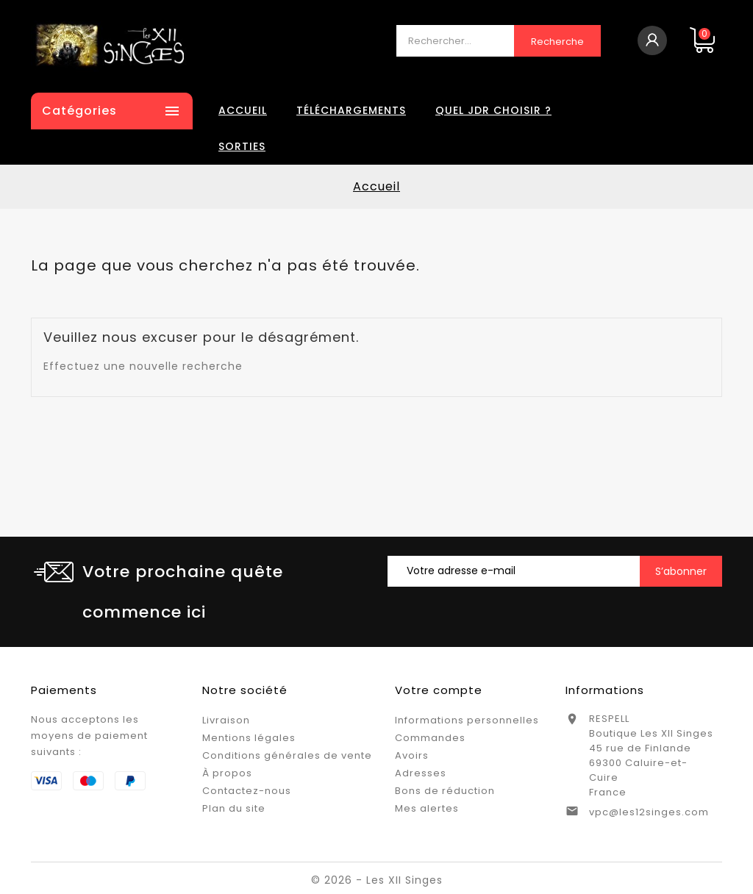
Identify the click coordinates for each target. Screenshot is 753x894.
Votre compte (438, 690)
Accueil (242, 110)
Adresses (420, 773)
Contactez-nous (246, 791)
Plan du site (233, 808)
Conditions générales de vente (287, 755)
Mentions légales (249, 738)
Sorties (241, 146)
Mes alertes (427, 808)
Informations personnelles (467, 720)
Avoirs (412, 755)
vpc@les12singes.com (649, 812)
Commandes (430, 738)
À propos (227, 773)
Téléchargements (351, 110)
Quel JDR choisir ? (493, 110)
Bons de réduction (445, 791)
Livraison (226, 720)
